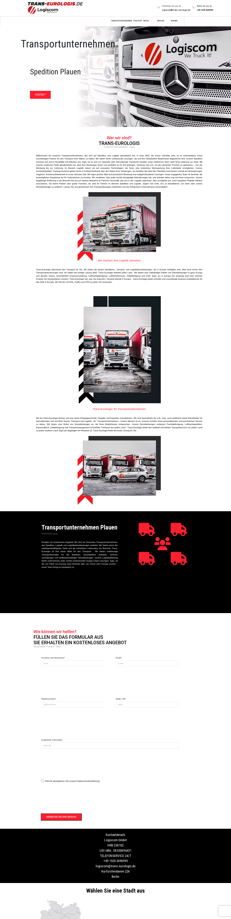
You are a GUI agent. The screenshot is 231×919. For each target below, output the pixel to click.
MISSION (160, 21)
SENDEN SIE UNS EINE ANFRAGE (61, 817)
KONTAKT (174, 21)
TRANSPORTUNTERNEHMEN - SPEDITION (126, 21)
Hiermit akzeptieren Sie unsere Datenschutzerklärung (72, 781)
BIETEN (146, 21)
